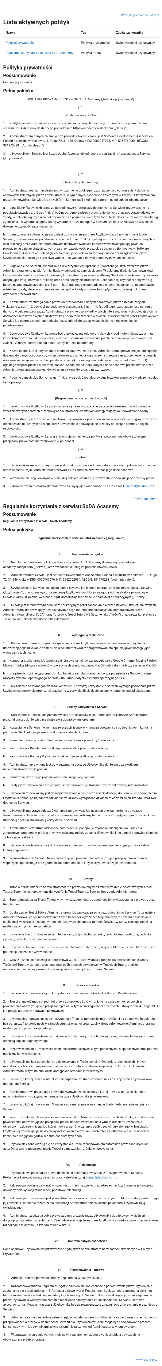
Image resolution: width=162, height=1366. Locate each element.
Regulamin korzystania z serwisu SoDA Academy (39, 53)
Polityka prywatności (20, 43)
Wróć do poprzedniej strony (140, 15)
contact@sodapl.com (140, 486)
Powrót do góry (145, 499)
